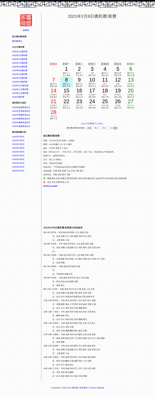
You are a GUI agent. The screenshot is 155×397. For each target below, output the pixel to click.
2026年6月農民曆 (19, 70)
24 (92, 101)
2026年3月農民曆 (19, 59)
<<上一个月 (85, 123)
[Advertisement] (22, 297)
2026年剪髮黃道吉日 (21, 115)
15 (66, 90)
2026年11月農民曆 (20, 89)
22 (66, 101)
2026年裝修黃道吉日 (21, 126)
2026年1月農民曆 (19, 52)
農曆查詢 (26, 30)
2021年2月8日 (18, 140)
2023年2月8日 (18, 148)
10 (92, 80)
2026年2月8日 (18, 159)
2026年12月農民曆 (20, 93)
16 (79, 90)
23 (79, 101)
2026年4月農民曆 (19, 63)
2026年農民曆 (18, 97)
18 (105, 90)
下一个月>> (99, 123)
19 (118, 90)
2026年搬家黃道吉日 (21, 122)
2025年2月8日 (18, 156)
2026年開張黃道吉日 (21, 119)
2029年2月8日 (18, 171)
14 (53, 90)
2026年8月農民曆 (19, 78)
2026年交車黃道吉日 (21, 111)
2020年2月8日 (18, 137)
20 (131, 90)
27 (131, 101)
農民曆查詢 (17, 41)
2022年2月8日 (18, 144)
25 (105, 101)
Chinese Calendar (96, 388)
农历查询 (83, 388)
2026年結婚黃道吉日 (21, 107)
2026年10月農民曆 (20, 86)
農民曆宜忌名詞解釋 (50, 186)
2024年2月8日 (18, 152)
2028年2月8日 (18, 167)
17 (92, 90)
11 (105, 80)
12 (118, 80)
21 (53, 101)
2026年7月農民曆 (19, 74)
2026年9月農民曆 (19, 82)
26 (118, 101)
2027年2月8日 (18, 163)
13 (131, 80)
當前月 (92, 123)
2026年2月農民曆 (19, 55)
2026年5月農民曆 (19, 67)
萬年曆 (75, 388)
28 (53, 112)
